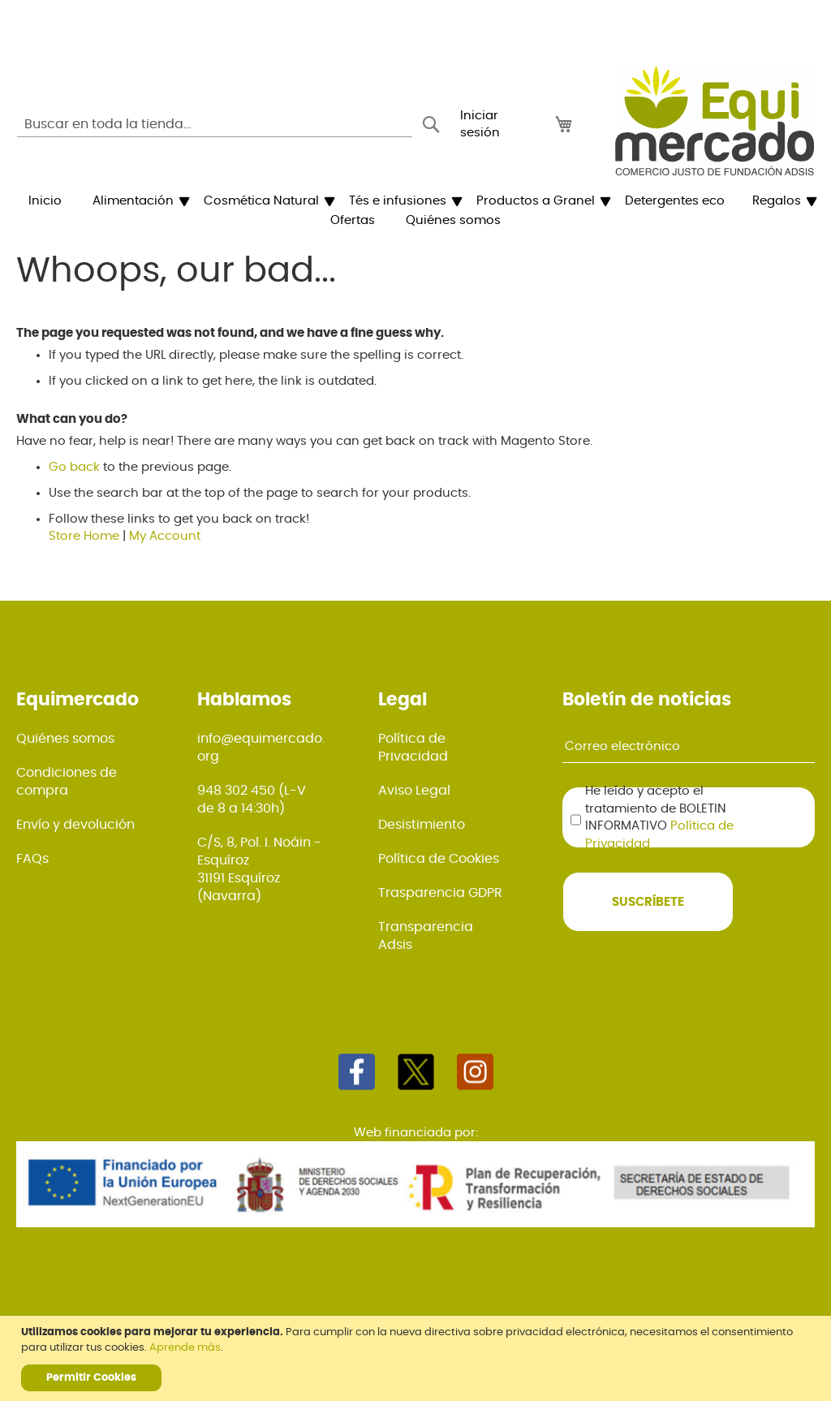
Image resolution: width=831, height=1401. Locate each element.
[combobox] (214, 124)
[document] (417, 1358)
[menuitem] (45, 201)
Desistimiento (421, 824)
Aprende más (185, 1348)
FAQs (32, 858)
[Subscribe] (648, 902)
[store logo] (714, 120)
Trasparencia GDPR (440, 892)
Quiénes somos (65, 738)
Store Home (84, 536)
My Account (164, 536)
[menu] (415, 211)
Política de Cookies (438, 858)
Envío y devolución (75, 824)
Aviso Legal (414, 790)
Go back (74, 467)
